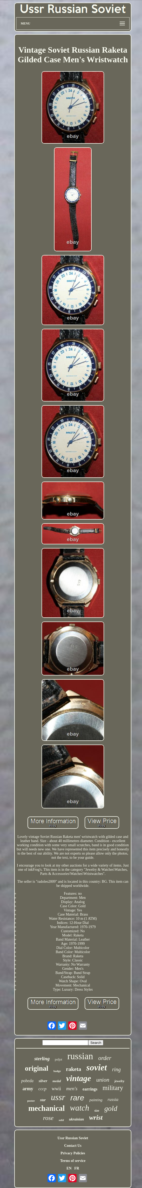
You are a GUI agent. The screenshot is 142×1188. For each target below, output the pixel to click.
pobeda (27, 1081)
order (104, 1058)
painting (95, 1100)
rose (48, 1117)
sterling (42, 1058)
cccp (42, 1088)
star (43, 1100)
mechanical (46, 1108)
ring (116, 1069)
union (102, 1079)
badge (57, 1071)
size (96, 1110)
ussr (58, 1097)
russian (80, 1056)
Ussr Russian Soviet (73, 1138)
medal (56, 1081)
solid (61, 1120)
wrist (96, 1117)
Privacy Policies (72, 1153)
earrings (90, 1089)
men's (71, 1088)
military (113, 1087)
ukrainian (76, 1119)
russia (112, 1099)
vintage (78, 1078)
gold (110, 1108)
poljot (58, 1059)
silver (43, 1081)
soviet (96, 1067)
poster (31, 1100)
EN (68, 1168)
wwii (56, 1088)
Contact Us (73, 1146)
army (28, 1088)
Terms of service (72, 1161)
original (36, 1068)
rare (77, 1097)
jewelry (119, 1081)
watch (79, 1107)
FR (76, 1168)
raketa (73, 1069)
